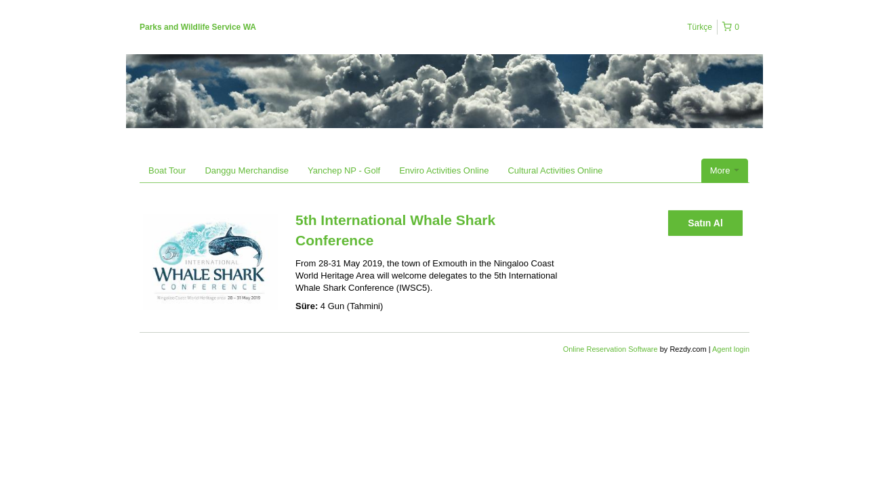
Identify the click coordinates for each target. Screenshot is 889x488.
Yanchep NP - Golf (344, 170)
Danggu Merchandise (247, 170)
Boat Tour (167, 170)
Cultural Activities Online (555, 170)
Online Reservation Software (610, 349)
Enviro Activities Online (444, 170)
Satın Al (705, 223)
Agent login (730, 349)
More (724, 170)
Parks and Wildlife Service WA (198, 27)
